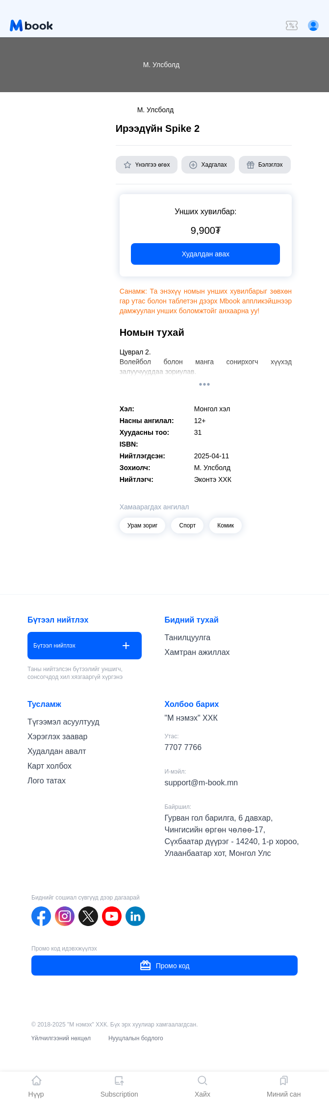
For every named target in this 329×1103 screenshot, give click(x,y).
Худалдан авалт (56, 751)
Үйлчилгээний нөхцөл (61, 1038)
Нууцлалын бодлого (135, 1038)
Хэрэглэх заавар (57, 736)
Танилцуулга (187, 637)
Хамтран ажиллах (196, 652)
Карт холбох (49, 766)
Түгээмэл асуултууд (63, 722)
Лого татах (46, 781)
